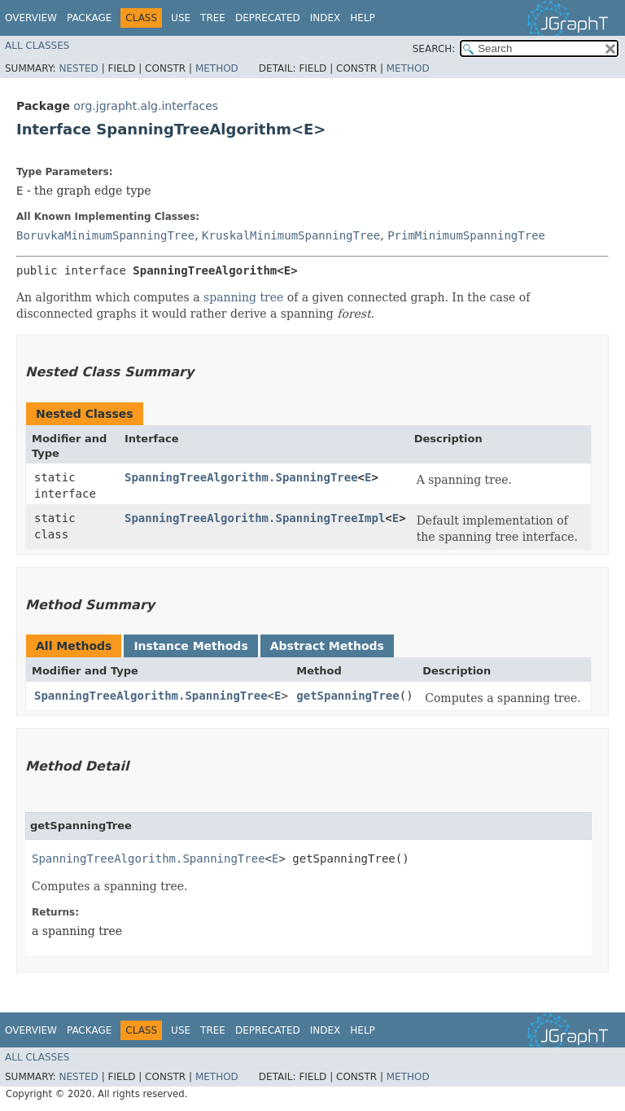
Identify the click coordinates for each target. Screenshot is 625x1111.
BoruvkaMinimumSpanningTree (105, 235)
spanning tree (243, 297)
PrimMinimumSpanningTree (466, 235)
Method (216, 68)
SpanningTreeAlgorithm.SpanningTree (241, 477)
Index (325, 18)
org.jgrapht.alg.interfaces (145, 105)
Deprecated (267, 18)
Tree (212, 18)
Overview (31, 18)
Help (362, 18)
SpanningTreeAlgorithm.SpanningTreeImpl (255, 518)
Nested (78, 68)
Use (180, 18)
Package (89, 18)
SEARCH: (434, 49)
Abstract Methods (327, 645)
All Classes (37, 45)
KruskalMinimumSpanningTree (291, 235)
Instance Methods (190, 645)
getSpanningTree (347, 695)
